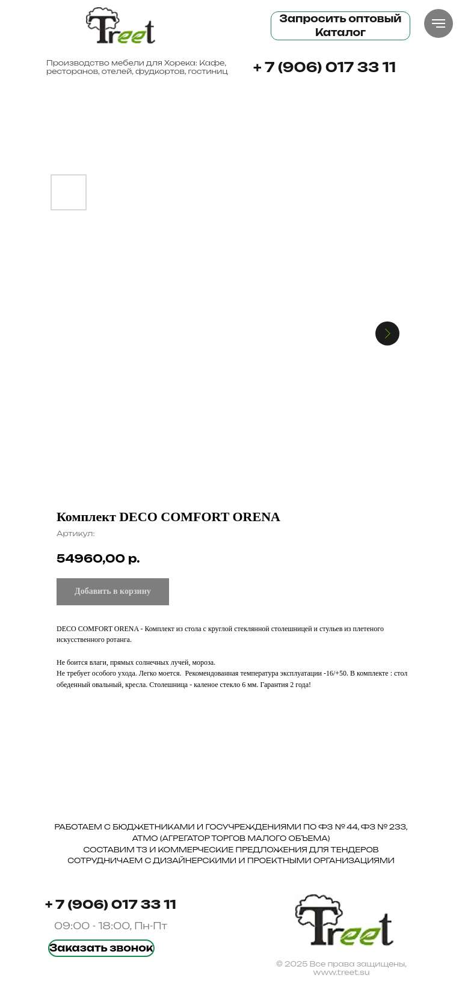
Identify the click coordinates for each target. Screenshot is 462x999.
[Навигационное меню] (438, 23)
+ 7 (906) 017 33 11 (324, 67)
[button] (101, 948)
